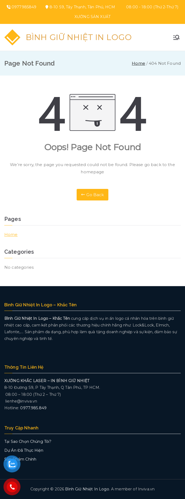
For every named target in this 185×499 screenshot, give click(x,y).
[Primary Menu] (176, 37)
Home (11, 234)
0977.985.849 (33, 407)
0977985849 (24, 7)
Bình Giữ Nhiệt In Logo (79, 37)
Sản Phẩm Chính (20, 459)
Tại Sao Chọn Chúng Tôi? (27, 441)
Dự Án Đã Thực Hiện (23, 450)
